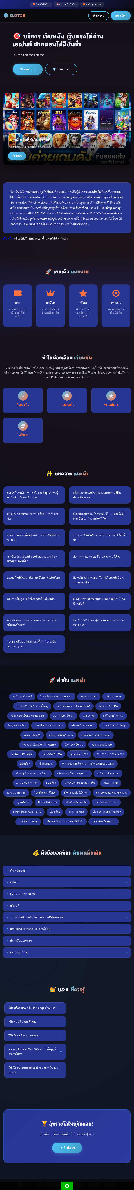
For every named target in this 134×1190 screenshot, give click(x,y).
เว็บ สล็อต (55, 811)
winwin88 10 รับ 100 (26, 783)
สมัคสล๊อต (25, 763)
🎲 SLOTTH (14, 15)
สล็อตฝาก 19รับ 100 (102, 744)
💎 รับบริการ (61, 69)
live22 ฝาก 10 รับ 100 (106, 802)
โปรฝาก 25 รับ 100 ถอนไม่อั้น (80, 783)
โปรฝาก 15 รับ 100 (108, 706)
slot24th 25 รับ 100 (63, 715)
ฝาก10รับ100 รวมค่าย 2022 (49, 725)
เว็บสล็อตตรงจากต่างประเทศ (95, 735)
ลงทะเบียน (120, 15)
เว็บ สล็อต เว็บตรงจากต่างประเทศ (39, 744)
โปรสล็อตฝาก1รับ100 (45, 792)
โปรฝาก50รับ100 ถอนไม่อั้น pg (32, 706)
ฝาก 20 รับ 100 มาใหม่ (21, 754)
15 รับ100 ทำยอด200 (108, 773)
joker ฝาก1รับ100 (79, 754)
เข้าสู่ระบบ (98, 15)
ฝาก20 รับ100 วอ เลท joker (27, 811)
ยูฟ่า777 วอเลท (114, 696)
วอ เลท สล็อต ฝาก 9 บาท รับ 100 (73, 706)
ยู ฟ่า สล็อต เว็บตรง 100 (103, 821)
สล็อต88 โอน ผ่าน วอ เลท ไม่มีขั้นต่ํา (64, 821)
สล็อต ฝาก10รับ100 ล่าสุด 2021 (72, 773)
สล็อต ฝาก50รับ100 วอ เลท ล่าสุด (28, 715)
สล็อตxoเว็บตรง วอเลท (82, 725)
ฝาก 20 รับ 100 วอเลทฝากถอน (111, 792)
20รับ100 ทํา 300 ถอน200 (110, 754)
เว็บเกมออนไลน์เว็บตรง (75, 792)
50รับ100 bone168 (16, 792)
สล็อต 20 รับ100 (89, 696)
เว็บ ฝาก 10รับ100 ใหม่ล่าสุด (107, 811)
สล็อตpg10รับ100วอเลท (61, 735)
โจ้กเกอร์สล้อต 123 (47, 802)
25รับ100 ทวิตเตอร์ (22, 696)
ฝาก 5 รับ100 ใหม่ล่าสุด (114, 725)
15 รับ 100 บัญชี (76, 811)
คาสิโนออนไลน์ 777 (113, 715)
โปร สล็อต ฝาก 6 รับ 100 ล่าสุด (56, 696)
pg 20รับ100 (23, 802)
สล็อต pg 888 (110, 783)
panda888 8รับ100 (52, 754)
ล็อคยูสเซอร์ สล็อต (17, 725)
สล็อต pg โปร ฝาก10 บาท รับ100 (32, 773)
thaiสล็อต (51, 783)
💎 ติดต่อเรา (27, 69)
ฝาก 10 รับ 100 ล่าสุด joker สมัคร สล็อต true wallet (88, 763)
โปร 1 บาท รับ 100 (74, 744)
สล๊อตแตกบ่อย (46, 763)
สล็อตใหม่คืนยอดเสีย (76, 802)
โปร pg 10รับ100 (32, 735)
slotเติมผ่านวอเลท (28, 821)
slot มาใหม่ (89, 715)
